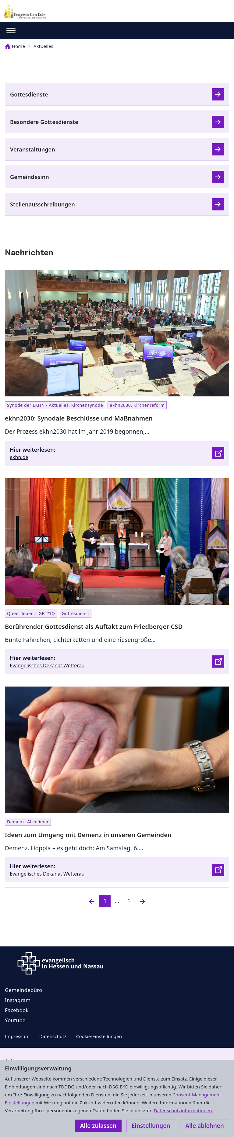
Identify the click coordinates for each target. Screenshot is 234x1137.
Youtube (15, 1020)
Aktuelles (43, 46)
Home (15, 46)
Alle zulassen (98, 1126)
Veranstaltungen (32, 149)
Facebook (17, 1010)
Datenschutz (52, 1036)
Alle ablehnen (204, 1126)
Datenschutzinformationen (183, 1110)
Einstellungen (151, 1126)
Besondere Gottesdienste (44, 122)
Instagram (17, 1000)
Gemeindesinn (29, 176)
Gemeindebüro (23, 989)
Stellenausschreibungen (42, 204)
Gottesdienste (29, 94)
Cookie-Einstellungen (99, 1036)
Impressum (17, 1036)
